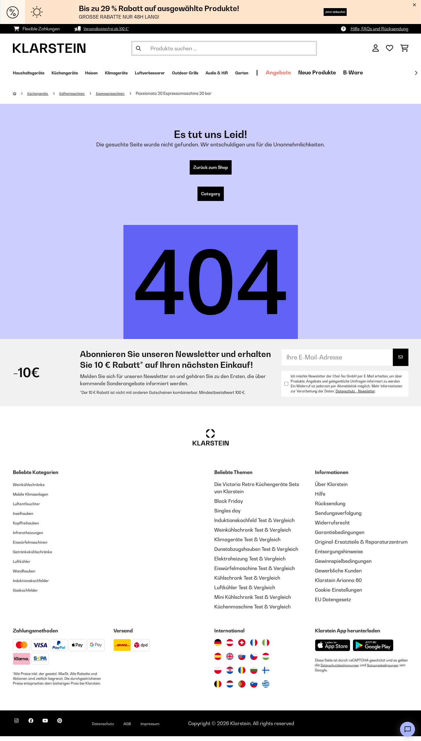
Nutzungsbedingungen (333, 675)
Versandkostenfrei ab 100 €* (111, 28)
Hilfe (320, 499)
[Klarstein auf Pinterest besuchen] (76, 729)
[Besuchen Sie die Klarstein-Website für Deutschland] (217, 647)
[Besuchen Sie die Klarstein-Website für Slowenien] (253, 688)
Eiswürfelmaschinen (35, 547)
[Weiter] (415, 72)
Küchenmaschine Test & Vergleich (252, 611)
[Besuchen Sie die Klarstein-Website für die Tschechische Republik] (253, 661)
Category (210, 197)
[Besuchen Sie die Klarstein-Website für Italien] (265, 647)
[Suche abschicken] (138, 48)
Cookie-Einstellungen (338, 595)
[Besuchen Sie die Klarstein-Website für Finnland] (265, 675)
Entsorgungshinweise (339, 556)
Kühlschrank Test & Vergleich (247, 583)
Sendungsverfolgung (338, 518)
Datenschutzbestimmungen (343, 670)
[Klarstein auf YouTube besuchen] (57, 729)
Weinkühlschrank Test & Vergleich (252, 535)
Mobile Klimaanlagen (37, 499)
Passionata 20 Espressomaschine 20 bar (196, 93)
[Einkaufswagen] (404, 48)
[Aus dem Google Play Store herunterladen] (373, 650)
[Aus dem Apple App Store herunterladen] (332, 650)
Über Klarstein (331, 489)
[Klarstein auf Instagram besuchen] (19, 729)
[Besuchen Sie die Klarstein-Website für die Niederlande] (229, 688)
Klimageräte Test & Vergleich (247, 544)
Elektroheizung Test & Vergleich (250, 563)
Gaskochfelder (29, 595)
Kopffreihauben (30, 527)
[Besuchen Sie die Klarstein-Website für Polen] (217, 675)
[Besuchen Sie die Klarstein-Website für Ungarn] (265, 661)
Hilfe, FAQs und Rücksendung (379, 28)
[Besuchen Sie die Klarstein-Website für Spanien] (217, 661)
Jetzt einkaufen (325, 11)
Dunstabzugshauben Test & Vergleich (256, 554)
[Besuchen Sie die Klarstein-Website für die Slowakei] (241, 661)
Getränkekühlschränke (38, 556)
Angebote (348, 72)
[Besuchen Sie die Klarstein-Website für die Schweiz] (241, 647)
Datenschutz (125, 728)
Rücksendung (330, 508)
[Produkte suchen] (224, 48)
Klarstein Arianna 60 (338, 585)
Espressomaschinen (129, 93)
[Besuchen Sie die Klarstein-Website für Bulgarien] (253, 675)
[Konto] (375, 48)
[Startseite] (20, 93)
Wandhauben (28, 575)
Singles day (227, 515)
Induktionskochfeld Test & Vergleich (254, 525)
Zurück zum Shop (210, 168)
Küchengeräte (41, 93)
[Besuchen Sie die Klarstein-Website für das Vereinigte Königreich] (229, 661)
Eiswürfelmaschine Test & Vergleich (254, 573)
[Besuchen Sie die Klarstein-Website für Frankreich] (253, 647)
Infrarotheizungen (33, 537)
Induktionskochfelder (36, 585)
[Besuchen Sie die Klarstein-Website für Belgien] (217, 688)
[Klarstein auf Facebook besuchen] (38, 729)
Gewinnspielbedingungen (343, 566)
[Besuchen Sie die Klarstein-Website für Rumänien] (241, 675)
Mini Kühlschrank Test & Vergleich (252, 602)
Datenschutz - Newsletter (355, 396)
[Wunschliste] (389, 48)
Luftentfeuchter (30, 508)
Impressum (181, 728)
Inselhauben (26, 518)
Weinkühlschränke (34, 489)
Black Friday (228, 506)
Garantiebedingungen (339, 537)
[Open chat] (407, 729)
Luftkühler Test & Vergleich (244, 592)
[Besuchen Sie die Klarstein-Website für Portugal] (241, 688)
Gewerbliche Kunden (338, 575)
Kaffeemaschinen (82, 93)
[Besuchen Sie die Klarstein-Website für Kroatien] (229, 675)
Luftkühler (24, 566)
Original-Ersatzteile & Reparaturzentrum (361, 547)
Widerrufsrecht (332, 527)
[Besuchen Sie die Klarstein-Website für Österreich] (229, 647)
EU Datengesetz (333, 604)
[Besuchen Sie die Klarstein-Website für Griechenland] (265, 689)
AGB (154, 728)
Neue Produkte (387, 72)
